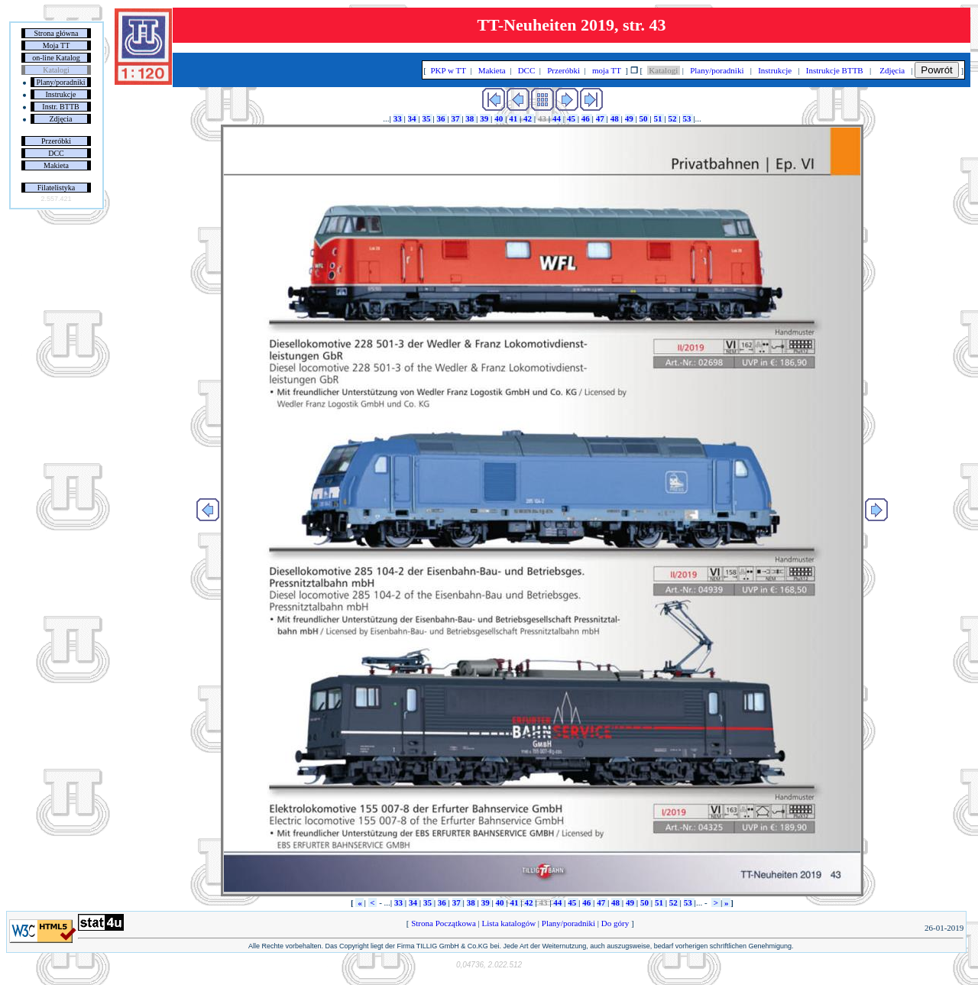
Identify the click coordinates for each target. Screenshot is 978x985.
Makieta (56, 165)
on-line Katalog (55, 57)
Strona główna (56, 33)
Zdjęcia (61, 119)
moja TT (606, 70)
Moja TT (56, 45)
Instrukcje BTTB (834, 70)
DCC (56, 153)
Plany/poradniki (61, 82)
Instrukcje (61, 94)
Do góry (615, 923)
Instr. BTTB (60, 106)
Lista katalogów (509, 923)
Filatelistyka (56, 187)
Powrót (936, 70)
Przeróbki (56, 141)
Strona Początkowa (443, 923)
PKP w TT (448, 70)
